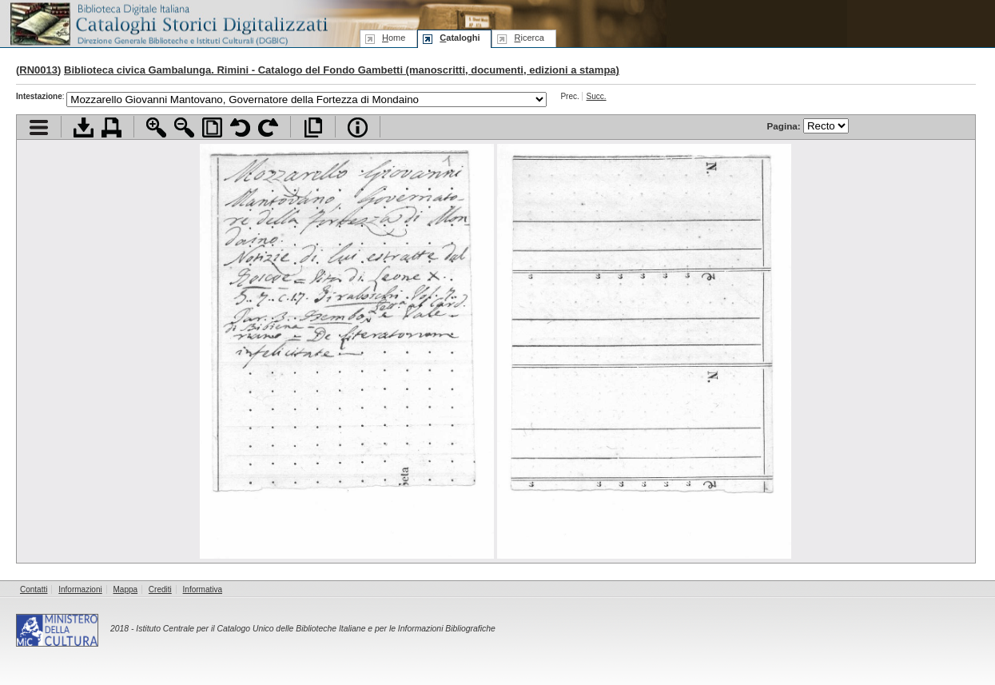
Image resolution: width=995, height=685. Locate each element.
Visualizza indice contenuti (39, 127)
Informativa (202, 589)
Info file (358, 127)
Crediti (160, 589)
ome (393, 37)
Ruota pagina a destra (268, 127)
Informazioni (79, 589)
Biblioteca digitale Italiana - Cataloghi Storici (168, 23)
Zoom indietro (184, 127)
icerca (528, 37)
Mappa (125, 589)
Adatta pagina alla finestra (212, 127)
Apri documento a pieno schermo (313, 127)
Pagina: (808, 125)
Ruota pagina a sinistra (240, 127)
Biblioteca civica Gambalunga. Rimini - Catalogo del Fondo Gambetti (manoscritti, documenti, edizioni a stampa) (341, 70)
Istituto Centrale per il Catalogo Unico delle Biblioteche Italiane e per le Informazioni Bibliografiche (315, 628)
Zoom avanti (156, 127)
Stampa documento (111, 127)
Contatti (33, 589)
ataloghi (460, 37)
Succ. (597, 96)
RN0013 (38, 70)
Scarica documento (84, 127)
